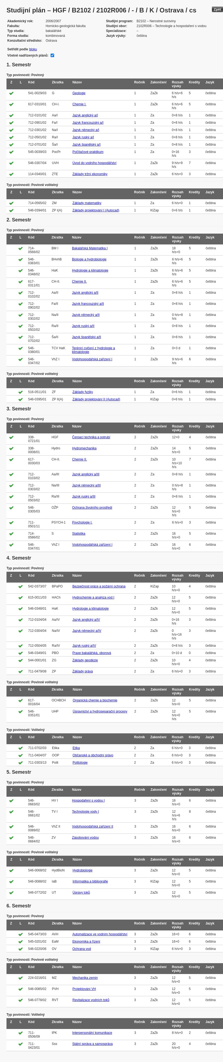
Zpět (217, 9)
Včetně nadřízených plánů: (27, 55)
